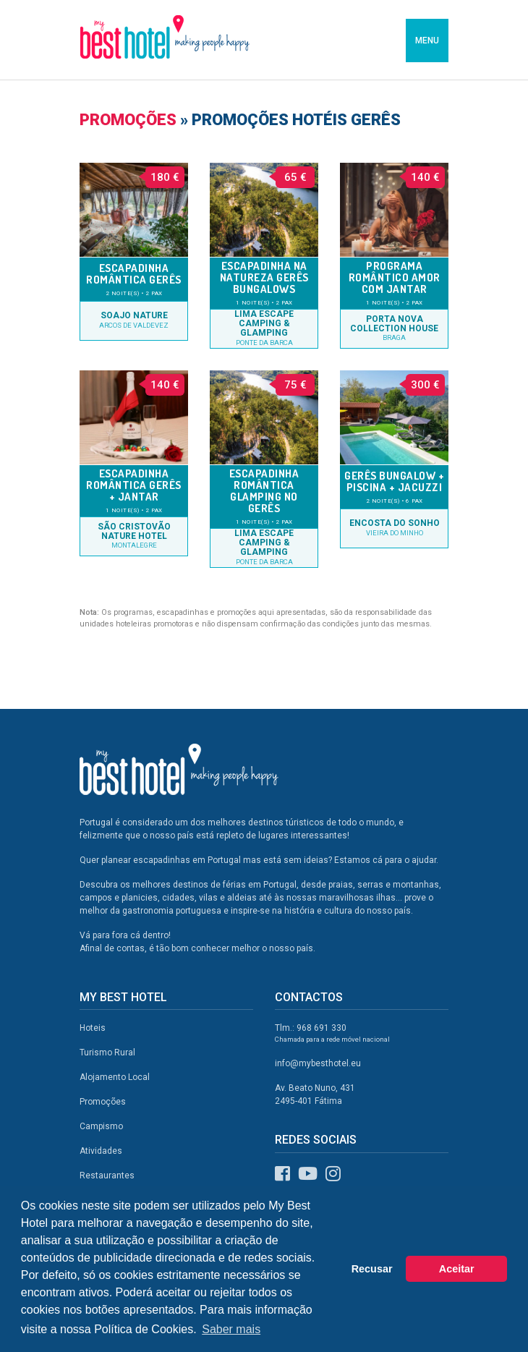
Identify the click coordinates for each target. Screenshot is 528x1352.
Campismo (101, 1126)
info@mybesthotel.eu (318, 1063)
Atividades (101, 1151)
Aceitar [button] (456, 1269)
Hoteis (93, 1028)
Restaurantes (107, 1175)
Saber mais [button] (231, 1329)
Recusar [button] (372, 1269)
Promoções (128, 120)
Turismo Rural (107, 1052)
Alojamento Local (115, 1077)
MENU (427, 40)
